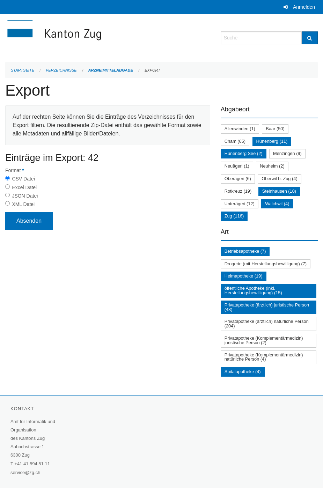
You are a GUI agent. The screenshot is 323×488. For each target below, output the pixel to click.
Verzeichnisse (61, 70)
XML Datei (23, 204)
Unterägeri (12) (240, 203)
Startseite (22, 70)
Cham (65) (235, 141)
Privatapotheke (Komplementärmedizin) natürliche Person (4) (264, 357)
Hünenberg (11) (272, 141)
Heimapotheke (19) (244, 276)
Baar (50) (275, 128)
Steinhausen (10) (279, 191)
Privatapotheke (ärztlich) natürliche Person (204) (267, 323)
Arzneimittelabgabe (110, 70)
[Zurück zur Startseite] (96, 37)
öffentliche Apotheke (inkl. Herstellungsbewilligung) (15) (253, 290)
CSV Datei (23, 179)
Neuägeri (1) (237, 166)
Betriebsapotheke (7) (245, 251)
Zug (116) (234, 216)
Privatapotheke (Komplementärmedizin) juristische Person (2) (264, 340)
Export (152, 70)
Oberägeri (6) (238, 178)
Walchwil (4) (277, 203)
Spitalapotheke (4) (243, 371)
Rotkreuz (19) (238, 191)
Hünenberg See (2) (244, 153)
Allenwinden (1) (240, 128)
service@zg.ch (25, 472)
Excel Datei (24, 187)
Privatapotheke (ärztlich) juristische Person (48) (267, 307)
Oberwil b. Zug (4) (279, 178)
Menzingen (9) (287, 153)
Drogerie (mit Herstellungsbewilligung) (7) (266, 263)
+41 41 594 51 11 (32, 463)
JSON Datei (25, 196)
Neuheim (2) (272, 166)
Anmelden (304, 7)
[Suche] (310, 37)
